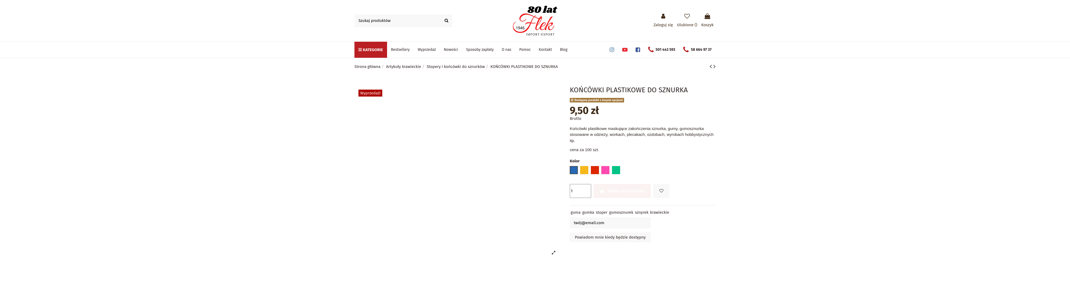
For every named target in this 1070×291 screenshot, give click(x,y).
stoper (601, 212)
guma (575, 212)
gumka (588, 212)
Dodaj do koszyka (622, 191)
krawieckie (659, 212)
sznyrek (641, 212)
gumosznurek (621, 212)
